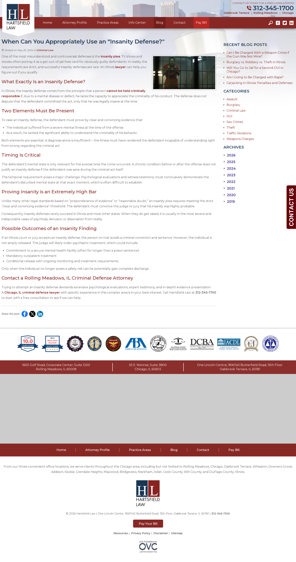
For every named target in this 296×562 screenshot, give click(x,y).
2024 (230, 168)
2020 (230, 195)
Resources (120, 533)
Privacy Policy (140, 533)
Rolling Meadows (266, 13)
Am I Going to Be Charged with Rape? (255, 77)
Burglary (233, 105)
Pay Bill (201, 22)
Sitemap (177, 533)
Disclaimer (160, 533)
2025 (229, 162)
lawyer (120, 67)
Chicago (288, 13)
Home (47, 22)
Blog (159, 22)
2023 (229, 175)
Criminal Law (45, 50)
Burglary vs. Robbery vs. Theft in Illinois (256, 62)
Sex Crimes (235, 122)
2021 (229, 188)
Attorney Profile (74, 22)
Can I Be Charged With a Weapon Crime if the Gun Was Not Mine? (258, 54)
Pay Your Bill (148, 523)
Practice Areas (107, 22)
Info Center (137, 22)
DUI (229, 116)
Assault (232, 99)
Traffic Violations (239, 133)
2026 (230, 155)
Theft (231, 127)
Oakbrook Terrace (236, 13)
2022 (229, 182)
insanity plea (110, 56)
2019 (229, 202)
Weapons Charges (240, 139)
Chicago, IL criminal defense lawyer (32, 292)
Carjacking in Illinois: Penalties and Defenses (259, 83)
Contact (179, 22)
